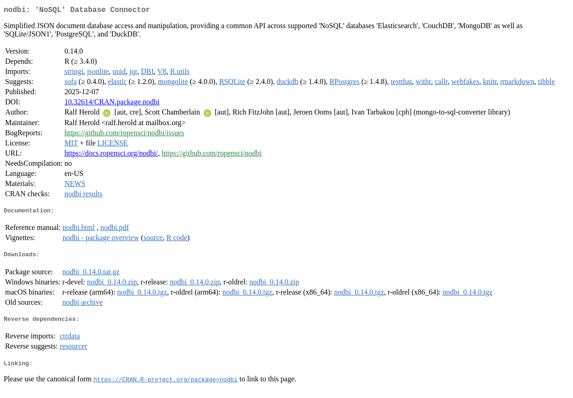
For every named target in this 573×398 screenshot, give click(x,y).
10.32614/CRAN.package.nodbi (111, 104)
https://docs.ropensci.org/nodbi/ (111, 155)
